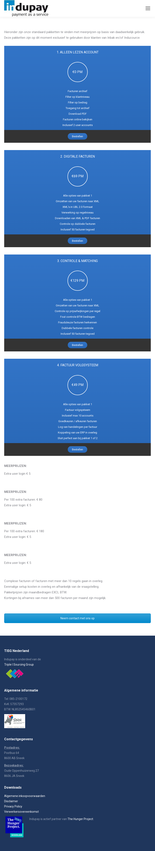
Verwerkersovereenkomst (21, 811)
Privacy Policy (13, 806)
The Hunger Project (80, 819)
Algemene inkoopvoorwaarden (24, 796)
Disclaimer (11, 801)
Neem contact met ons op (77, 618)
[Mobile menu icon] (148, 8)
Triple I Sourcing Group (19, 664)
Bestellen (77, 136)
